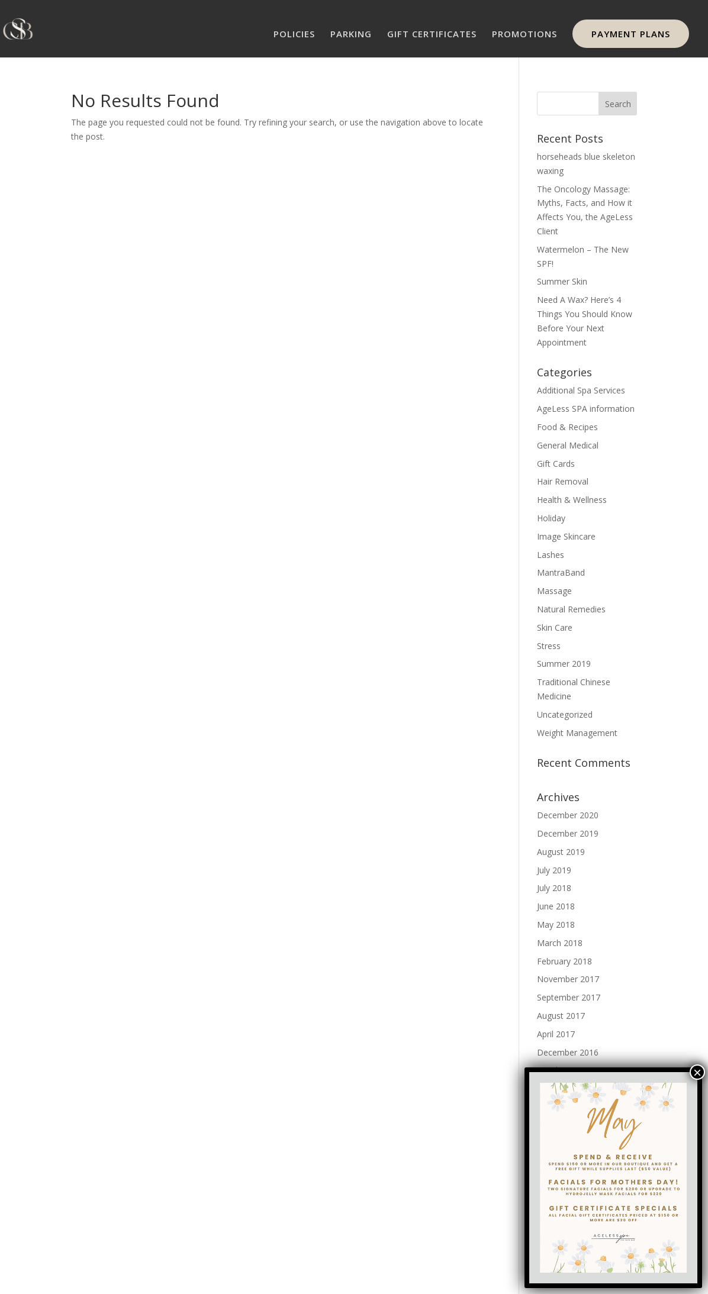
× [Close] (697, 1072)
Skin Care (554, 627)
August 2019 (561, 851)
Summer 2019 (564, 663)
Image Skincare (566, 536)
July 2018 (554, 887)
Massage (554, 590)
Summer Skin (562, 281)
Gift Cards (556, 463)
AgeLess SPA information (586, 408)
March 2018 (560, 942)
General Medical (567, 445)
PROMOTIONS (524, 35)
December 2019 (567, 833)
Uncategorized (565, 714)
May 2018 (556, 924)
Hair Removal (562, 481)
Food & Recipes (567, 427)
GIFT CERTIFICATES (432, 35)
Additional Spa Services (581, 390)
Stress (549, 645)
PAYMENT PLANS (630, 34)
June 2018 (556, 906)
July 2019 (554, 870)
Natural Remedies (571, 609)
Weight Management (577, 732)
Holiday (551, 518)
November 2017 (568, 979)
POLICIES (294, 35)
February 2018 (564, 961)
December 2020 (567, 815)
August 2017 (561, 1015)
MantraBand (561, 572)
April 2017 (556, 1034)
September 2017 (568, 997)
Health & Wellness (572, 499)
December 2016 (567, 1052)
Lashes (550, 554)
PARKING (351, 35)
